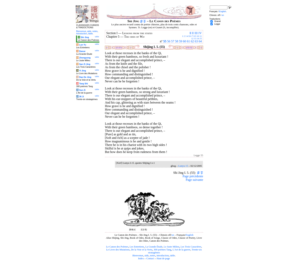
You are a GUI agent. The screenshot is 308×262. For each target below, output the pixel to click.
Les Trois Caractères (191, 246)
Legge (217, 24)
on (172, 235)
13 (195, 38)
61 (188, 41)
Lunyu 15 (183, 166)
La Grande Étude (153, 246)
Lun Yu (82, 45)
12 (192, 38)
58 (176, 41)
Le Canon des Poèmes (117, 246)
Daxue (82, 51)
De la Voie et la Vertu (141, 249)
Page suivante (194, 179)
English (189, 235)
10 (198, 36)
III (196, 33)
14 (198, 38)
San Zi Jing (84, 64)
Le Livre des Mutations (118, 249)
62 (192, 41)
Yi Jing (82, 70)
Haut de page (163, 258)
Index (141, 258)
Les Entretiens (137, 246)
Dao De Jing (85, 77)
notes (152, 255)
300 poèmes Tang (162, 249)
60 (184, 41)
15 (201, 38)
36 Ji (81, 96)
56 (168, 41)
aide (146, 255)
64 (200, 41)
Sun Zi (82, 90)
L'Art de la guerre (181, 249)
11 (201, 36)
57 (172, 41)
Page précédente (193, 176)
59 (180, 41)
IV (200, 33)
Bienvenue (137, 255)
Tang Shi (83, 83)
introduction (163, 255)
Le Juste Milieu (172, 246)
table (172, 255)
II (193, 33)
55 (164, 41)
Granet (217, 21)
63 (196, 41)
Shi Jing (85, 37)
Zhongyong (85, 57)
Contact (150, 258)
